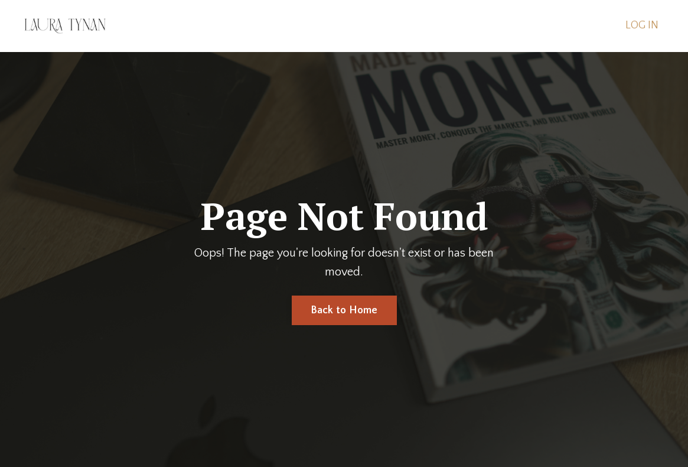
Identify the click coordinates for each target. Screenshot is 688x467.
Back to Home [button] (344, 310)
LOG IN (641, 25)
